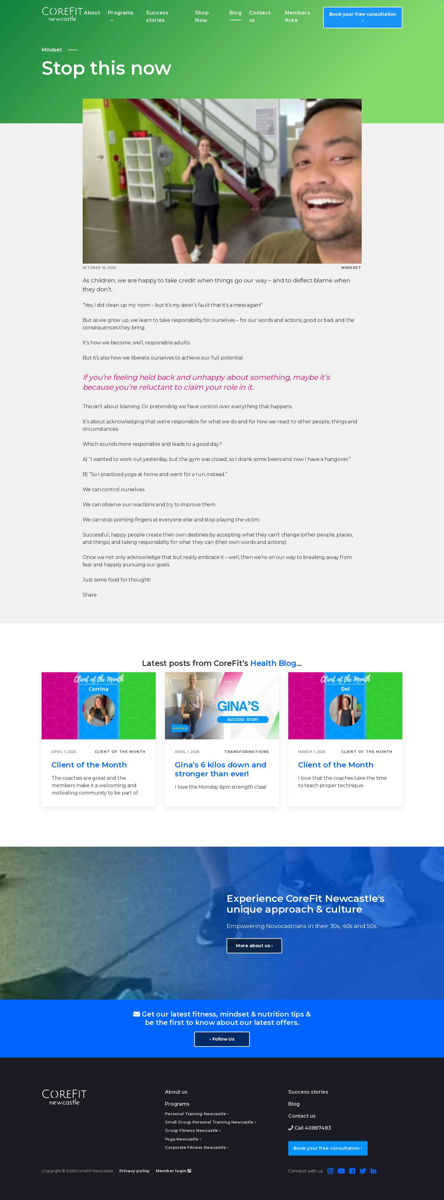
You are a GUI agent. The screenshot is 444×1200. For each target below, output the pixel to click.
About (92, 13)
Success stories (157, 16)
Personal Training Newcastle (195, 1114)
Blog (235, 13)
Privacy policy (134, 1170)
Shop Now (202, 16)
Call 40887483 (309, 1128)
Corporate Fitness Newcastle (195, 1147)
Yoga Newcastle (182, 1139)
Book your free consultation (362, 16)
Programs (121, 13)
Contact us (259, 16)
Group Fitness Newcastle (191, 1130)
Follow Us (222, 1039)
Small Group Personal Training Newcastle (209, 1122)
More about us (254, 945)
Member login (173, 1170)
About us (176, 1092)
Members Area (297, 16)
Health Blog (273, 663)
